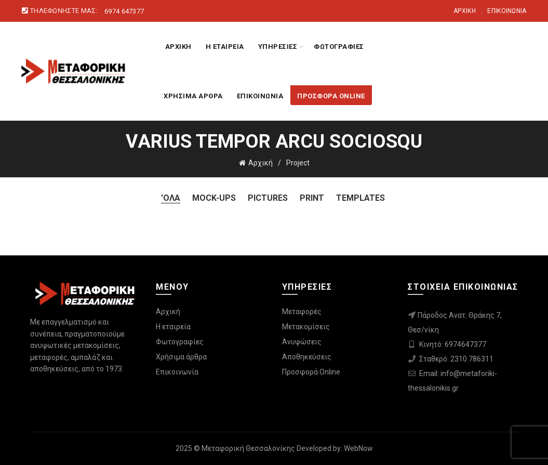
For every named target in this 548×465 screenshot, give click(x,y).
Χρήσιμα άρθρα (181, 357)
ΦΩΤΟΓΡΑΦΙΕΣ (339, 46)
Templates (360, 198)
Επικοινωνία (506, 11)
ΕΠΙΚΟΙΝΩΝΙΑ (260, 96)
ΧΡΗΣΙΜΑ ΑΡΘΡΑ (193, 96)
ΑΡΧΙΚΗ (178, 46)
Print (312, 198)
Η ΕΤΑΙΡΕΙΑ (225, 46)
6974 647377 (124, 11)
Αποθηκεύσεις (306, 357)
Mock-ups (214, 198)
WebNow (358, 448)
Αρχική (464, 11)
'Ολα (170, 198)
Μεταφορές (302, 311)
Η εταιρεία (173, 326)
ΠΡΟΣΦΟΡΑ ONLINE (331, 96)
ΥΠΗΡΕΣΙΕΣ (278, 46)
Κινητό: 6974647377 (452, 344)
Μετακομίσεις (306, 326)
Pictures (268, 198)
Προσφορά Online (311, 372)
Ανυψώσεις (302, 342)
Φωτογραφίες (180, 342)
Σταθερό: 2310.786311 (456, 359)
